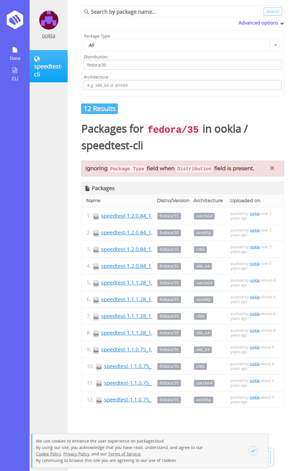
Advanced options (258, 23)
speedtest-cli (112, 145)
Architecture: (96, 77)
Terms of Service (124, 454)
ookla (48, 35)
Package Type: (97, 36)
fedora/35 (169, 216)
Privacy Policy (76, 454)
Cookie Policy (48, 454)
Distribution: (95, 56)
